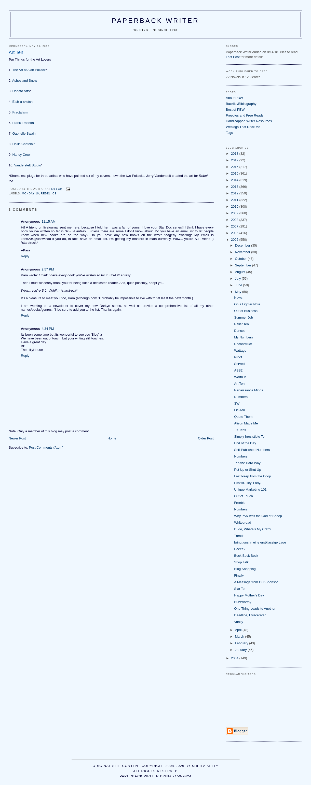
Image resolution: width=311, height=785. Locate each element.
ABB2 (238, 370)
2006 (235, 233)
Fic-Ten (239, 410)
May (238, 292)
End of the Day (245, 443)
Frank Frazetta (23, 123)
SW (236, 403)
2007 (235, 226)
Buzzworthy (242, 602)
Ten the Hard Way (247, 463)
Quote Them (243, 417)
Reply (25, 256)
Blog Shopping (245, 569)
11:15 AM (49, 221)
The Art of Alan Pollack (29, 70)
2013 (235, 187)
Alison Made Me (246, 423)
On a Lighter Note (247, 304)
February (242, 643)
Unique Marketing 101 (250, 489)
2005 (235, 239)
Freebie (239, 503)
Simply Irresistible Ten (250, 436)
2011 (235, 200)
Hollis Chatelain (23, 144)
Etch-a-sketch (22, 102)
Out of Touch (243, 496)
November (243, 252)
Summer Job (243, 317)
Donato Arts (21, 91)
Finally (239, 575)
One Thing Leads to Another (254, 608)
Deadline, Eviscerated (250, 615)
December (243, 245)
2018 (235, 153)
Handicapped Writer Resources (249, 121)
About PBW (234, 98)
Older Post (205, 438)
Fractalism (20, 112)
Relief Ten (241, 324)
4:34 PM (48, 329)
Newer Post (17, 438)
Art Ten (239, 384)
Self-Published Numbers (252, 450)
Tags (229, 133)
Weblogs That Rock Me (243, 127)
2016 (235, 167)
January (241, 650)
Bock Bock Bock (246, 556)
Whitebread (242, 522)
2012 (235, 193)
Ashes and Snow (24, 80)
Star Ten (240, 589)
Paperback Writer (155, 20)
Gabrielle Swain (23, 133)
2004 (235, 658)
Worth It (240, 377)
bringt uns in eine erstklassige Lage (260, 542)
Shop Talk (241, 562)
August (240, 272)
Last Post (233, 57)
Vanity (238, 622)
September (243, 265)
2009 (235, 213)
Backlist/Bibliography (241, 104)
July (238, 278)
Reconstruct (243, 344)
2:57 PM (48, 269)
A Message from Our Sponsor (256, 582)
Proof (238, 357)
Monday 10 (30, 193)
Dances (239, 331)
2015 (235, 173)
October (241, 259)
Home (111, 438)
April (238, 630)
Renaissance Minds (248, 390)
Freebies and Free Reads (244, 115)
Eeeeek (239, 549)
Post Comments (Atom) (46, 447)
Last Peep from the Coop (252, 476)
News (238, 297)
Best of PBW (235, 109)
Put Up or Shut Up (247, 470)
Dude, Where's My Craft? (252, 529)
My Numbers (243, 337)
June (239, 285)
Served (239, 364)
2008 (235, 220)
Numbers (241, 397)
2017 (235, 160)
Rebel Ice (49, 193)
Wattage (240, 350)
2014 (235, 180)
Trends (239, 536)
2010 (235, 206)
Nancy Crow (21, 154)
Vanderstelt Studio (27, 165)
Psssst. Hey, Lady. (247, 483)
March (240, 636)
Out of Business (246, 311)
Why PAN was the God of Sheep (258, 516)
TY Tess (240, 430)
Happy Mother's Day (249, 595)
